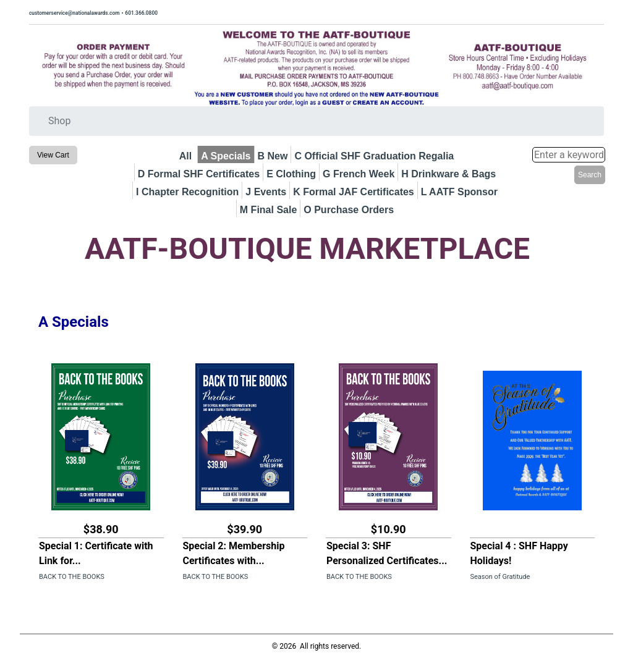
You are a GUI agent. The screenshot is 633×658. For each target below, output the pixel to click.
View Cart (53, 155)
